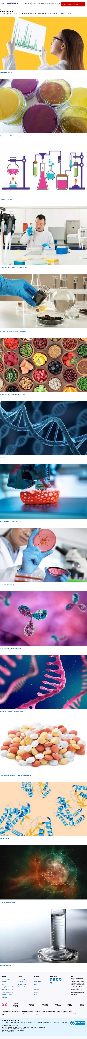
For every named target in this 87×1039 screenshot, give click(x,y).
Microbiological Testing (7, 585)
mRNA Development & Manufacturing (11, 712)
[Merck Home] (13, 3)
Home (1, 9)
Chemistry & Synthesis (7, 199)
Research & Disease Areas (7, 902)
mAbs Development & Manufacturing (11, 648)
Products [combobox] (27, 3)
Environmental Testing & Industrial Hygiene (13, 331)
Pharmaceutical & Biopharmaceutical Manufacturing (15, 775)
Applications (6, 9)
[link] (9, 979)
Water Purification (5, 965)
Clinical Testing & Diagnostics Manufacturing (13, 267)
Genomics (3, 458)
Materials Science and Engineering (10, 521)
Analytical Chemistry (6, 72)
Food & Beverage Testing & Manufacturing (12, 394)
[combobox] (47, 3)
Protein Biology (4, 838)
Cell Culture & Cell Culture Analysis (10, 136)
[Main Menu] (3, 3)
